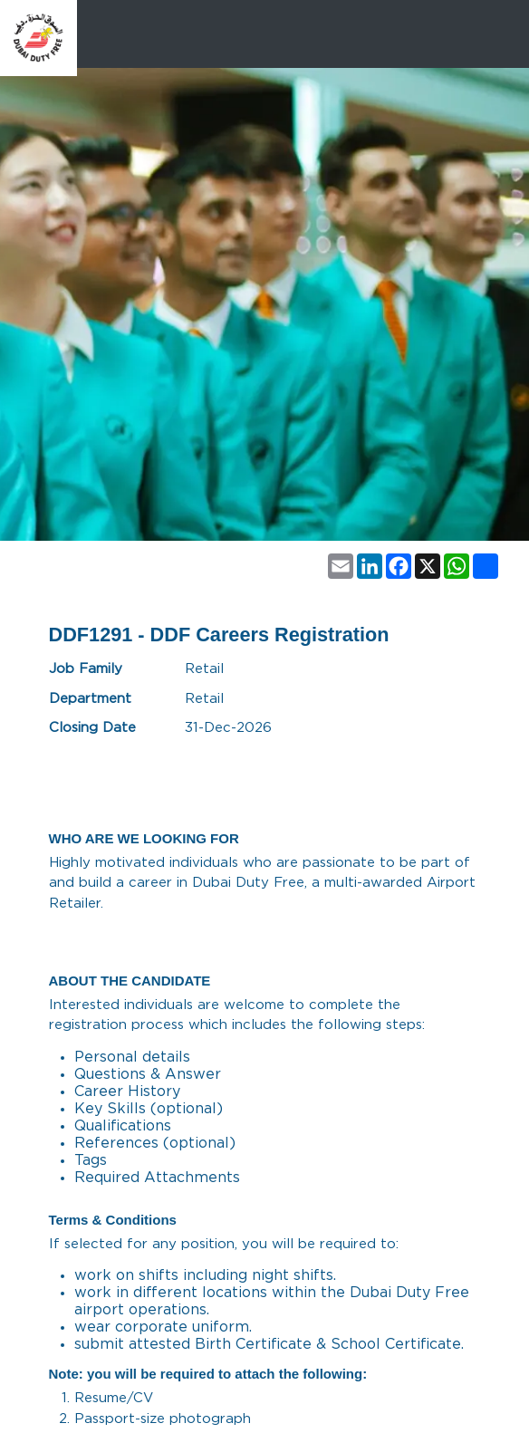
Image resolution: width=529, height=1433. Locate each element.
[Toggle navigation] (499, 38)
